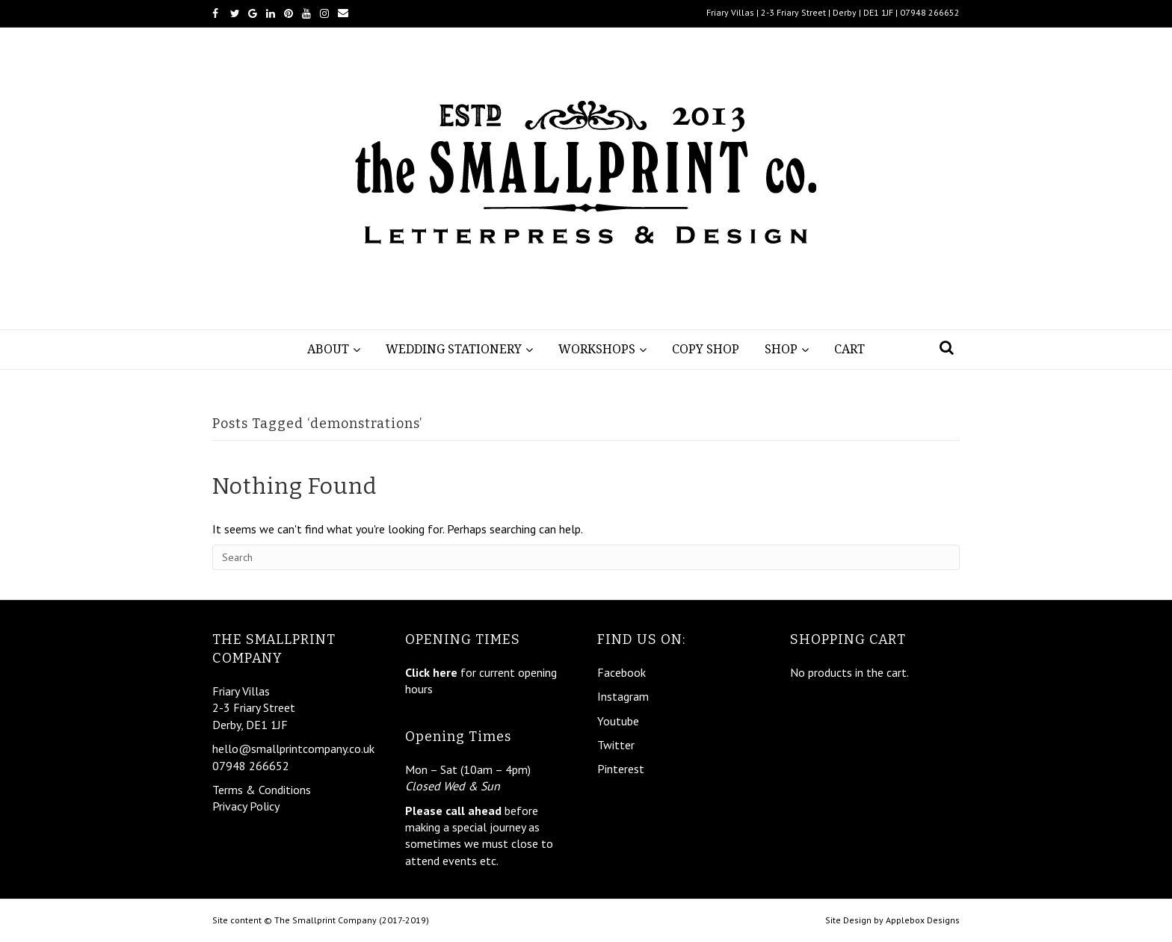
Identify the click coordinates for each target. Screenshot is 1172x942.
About (328, 349)
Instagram (623, 696)
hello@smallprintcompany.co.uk (293, 748)
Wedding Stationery (454, 349)
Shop (781, 349)
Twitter (616, 744)
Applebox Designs (923, 920)
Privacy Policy (246, 806)
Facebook (621, 672)
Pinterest (620, 768)
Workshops (596, 349)
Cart (849, 349)
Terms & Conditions (261, 789)
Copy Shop (705, 349)
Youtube (618, 720)
